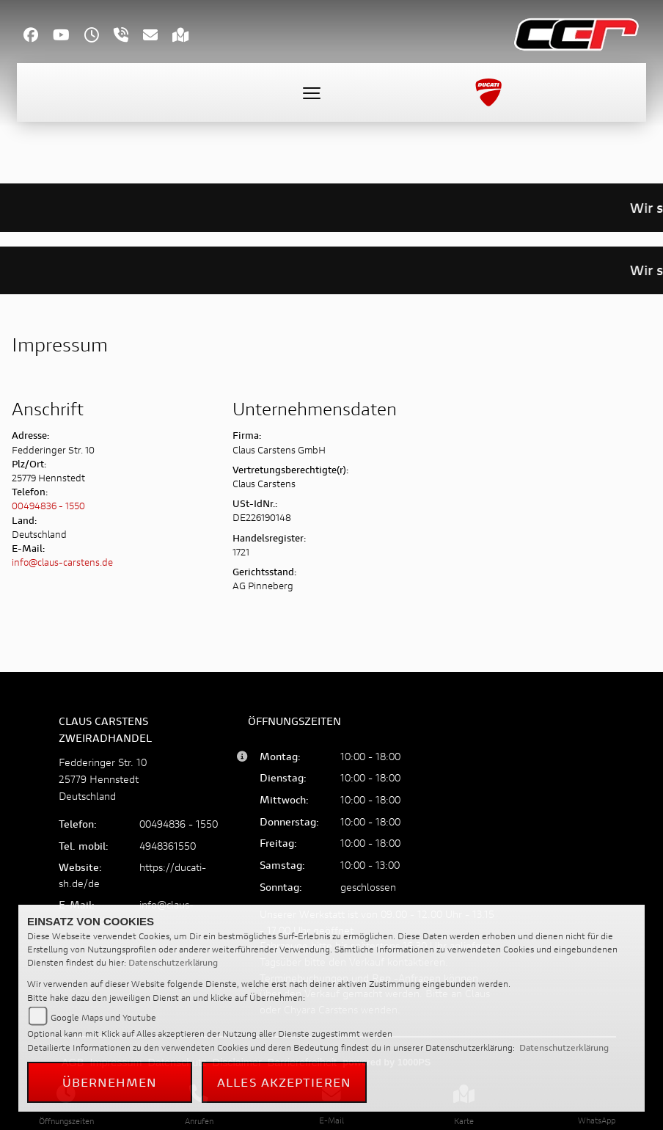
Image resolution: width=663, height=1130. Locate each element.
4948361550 (167, 846)
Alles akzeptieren (284, 1082)
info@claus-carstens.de (62, 562)
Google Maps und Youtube (103, 1017)
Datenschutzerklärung (173, 962)
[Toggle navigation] (311, 92)
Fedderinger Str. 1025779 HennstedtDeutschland (103, 779)
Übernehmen (110, 1082)
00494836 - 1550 (48, 506)
